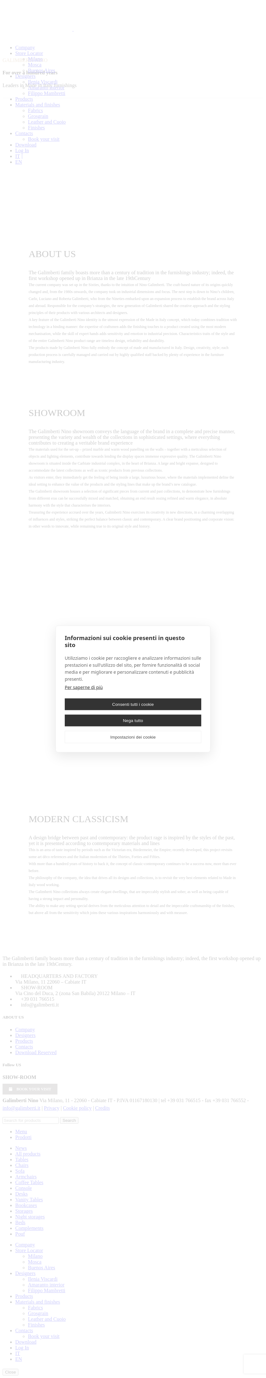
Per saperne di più (84, 687)
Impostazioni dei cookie (133, 736)
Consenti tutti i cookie (133, 704)
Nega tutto (133, 720)
